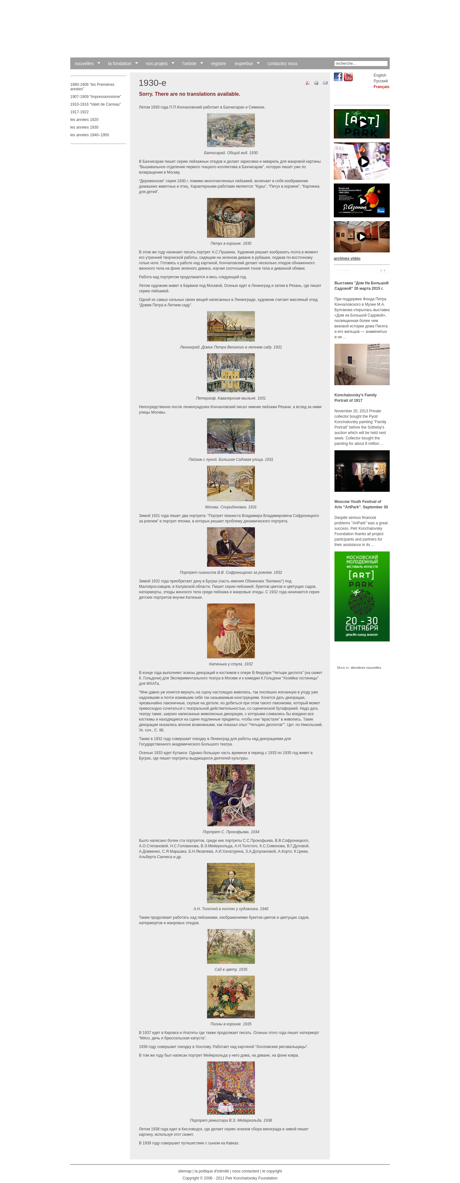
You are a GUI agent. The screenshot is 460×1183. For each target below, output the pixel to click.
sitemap (184, 1171)
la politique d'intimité (212, 1171)
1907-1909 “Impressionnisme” (95, 96)
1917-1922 (79, 112)
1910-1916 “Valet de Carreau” (95, 104)
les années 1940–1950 (89, 135)
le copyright (272, 1171)
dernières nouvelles (366, 668)
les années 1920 (84, 119)
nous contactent (245, 1171)
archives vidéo (347, 258)
